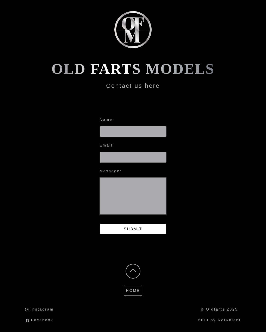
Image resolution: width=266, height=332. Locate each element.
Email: (107, 145)
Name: (107, 119)
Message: (111, 171)
